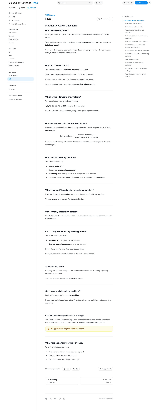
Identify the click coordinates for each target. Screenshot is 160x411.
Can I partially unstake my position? (137, 50)
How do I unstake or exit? (134, 27)
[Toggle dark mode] (149, 2)
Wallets (12, 8)
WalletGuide (128, 3)
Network (31, 8)
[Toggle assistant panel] (98, 3)
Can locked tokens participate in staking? (136, 69)
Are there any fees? (132, 59)
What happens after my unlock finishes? (135, 75)
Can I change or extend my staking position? (137, 55)
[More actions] (111, 19)
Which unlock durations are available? (134, 31)
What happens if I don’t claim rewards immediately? (135, 46)
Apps (22, 8)
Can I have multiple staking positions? (134, 64)
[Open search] (75, 3)
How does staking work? (133, 23)
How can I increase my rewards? (136, 41)
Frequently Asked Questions (134, 20)
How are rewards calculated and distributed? (136, 37)
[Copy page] (103, 19)
